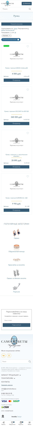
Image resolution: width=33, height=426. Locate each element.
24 (13, 32)
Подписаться (16, 325)
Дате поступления (7, 30)
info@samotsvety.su (8, 389)
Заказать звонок (7, 385)
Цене (15, 28)
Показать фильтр (17, 24)
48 (15, 32)
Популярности (23, 28)
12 (11, 32)
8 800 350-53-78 (6, 393)
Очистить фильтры (10, 39)
